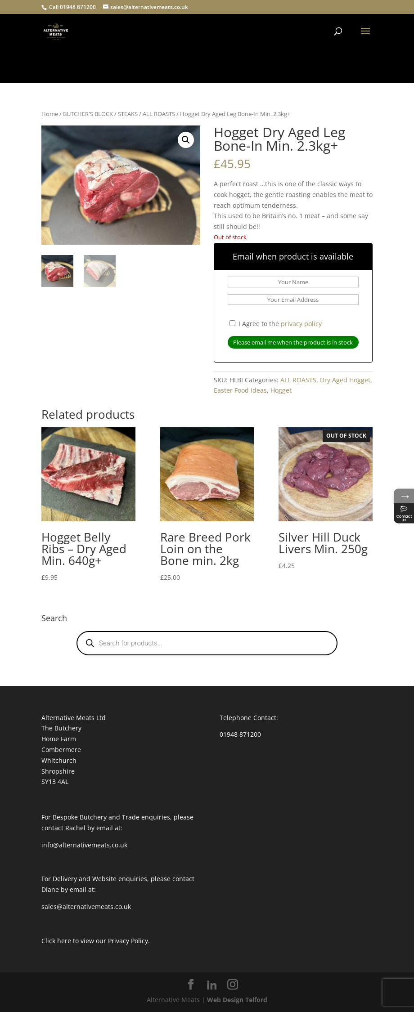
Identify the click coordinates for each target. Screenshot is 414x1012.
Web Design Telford (237, 999)
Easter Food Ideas (240, 390)
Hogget (281, 390)
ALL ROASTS (159, 114)
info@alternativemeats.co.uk (84, 845)
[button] (186, 140)
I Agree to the (276, 323)
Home (49, 114)
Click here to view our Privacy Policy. (95, 940)
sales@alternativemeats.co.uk (86, 906)
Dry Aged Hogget (345, 380)
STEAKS (128, 114)
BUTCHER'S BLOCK (88, 114)
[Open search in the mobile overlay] (207, 643)
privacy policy (301, 323)
